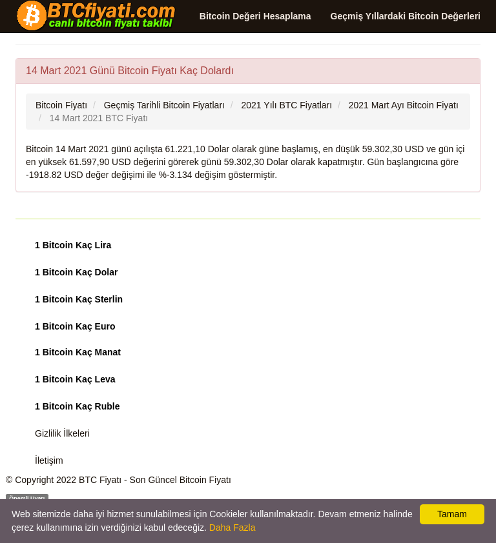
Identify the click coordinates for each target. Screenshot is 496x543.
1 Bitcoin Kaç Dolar (76, 272)
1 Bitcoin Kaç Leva (75, 379)
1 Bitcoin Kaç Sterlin (79, 299)
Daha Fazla (232, 527)
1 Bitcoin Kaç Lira (73, 245)
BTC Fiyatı (100, 480)
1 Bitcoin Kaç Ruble (77, 406)
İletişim (49, 460)
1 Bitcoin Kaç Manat (78, 352)
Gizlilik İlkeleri (62, 433)
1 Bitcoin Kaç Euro (75, 326)
